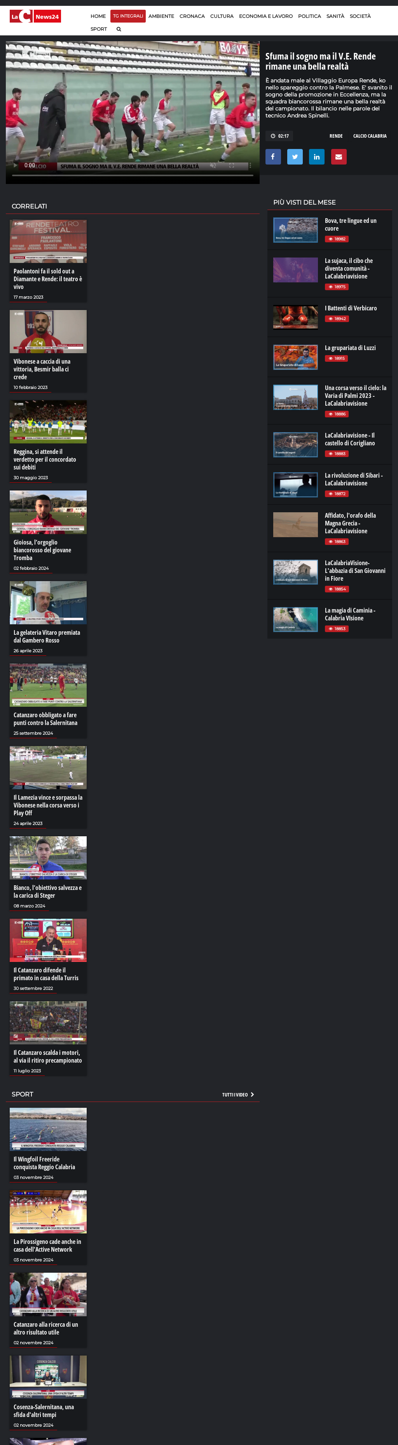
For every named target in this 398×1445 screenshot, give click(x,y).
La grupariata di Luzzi (350, 347)
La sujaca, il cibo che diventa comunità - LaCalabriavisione (349, 268)
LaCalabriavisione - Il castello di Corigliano (350, 439)
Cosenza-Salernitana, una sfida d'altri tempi (44, 1411)
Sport (99, 29)
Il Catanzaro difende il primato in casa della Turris (46, 974)
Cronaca (192, 16)
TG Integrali (128, 16)
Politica (309, 16)
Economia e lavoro (266, 16)
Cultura (222, 16)
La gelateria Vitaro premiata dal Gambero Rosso (47, 636)
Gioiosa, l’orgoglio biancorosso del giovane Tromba (42, 550)
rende (336, 135)
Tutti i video (238, 1094)
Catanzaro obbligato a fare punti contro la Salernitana (45, 719)
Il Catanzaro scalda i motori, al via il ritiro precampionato (48, 1056)
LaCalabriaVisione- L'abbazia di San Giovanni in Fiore (355, 571)
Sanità (335, 16)
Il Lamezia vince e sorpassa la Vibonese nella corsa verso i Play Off (48, 805)
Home (98, 16)
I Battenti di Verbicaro (351, 308)
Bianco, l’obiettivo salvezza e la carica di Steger (48, 891)
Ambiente (161, 16)
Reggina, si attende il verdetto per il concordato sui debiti (45, 459)
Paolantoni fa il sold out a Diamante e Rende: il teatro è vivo (48, 279)
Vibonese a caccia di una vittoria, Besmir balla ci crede (42, 369)
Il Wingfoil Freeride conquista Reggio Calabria (44, 1163)
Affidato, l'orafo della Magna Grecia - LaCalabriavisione (350, 523)
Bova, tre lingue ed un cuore (351, 224)
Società (360, 16)
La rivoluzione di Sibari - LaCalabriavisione (354, 479)
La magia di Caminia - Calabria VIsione (350, 614)
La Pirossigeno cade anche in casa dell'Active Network (47, 1245)
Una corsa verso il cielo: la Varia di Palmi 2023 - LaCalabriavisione (355, 396)
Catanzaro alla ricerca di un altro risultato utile (46, 1328)
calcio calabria (370, 135)
